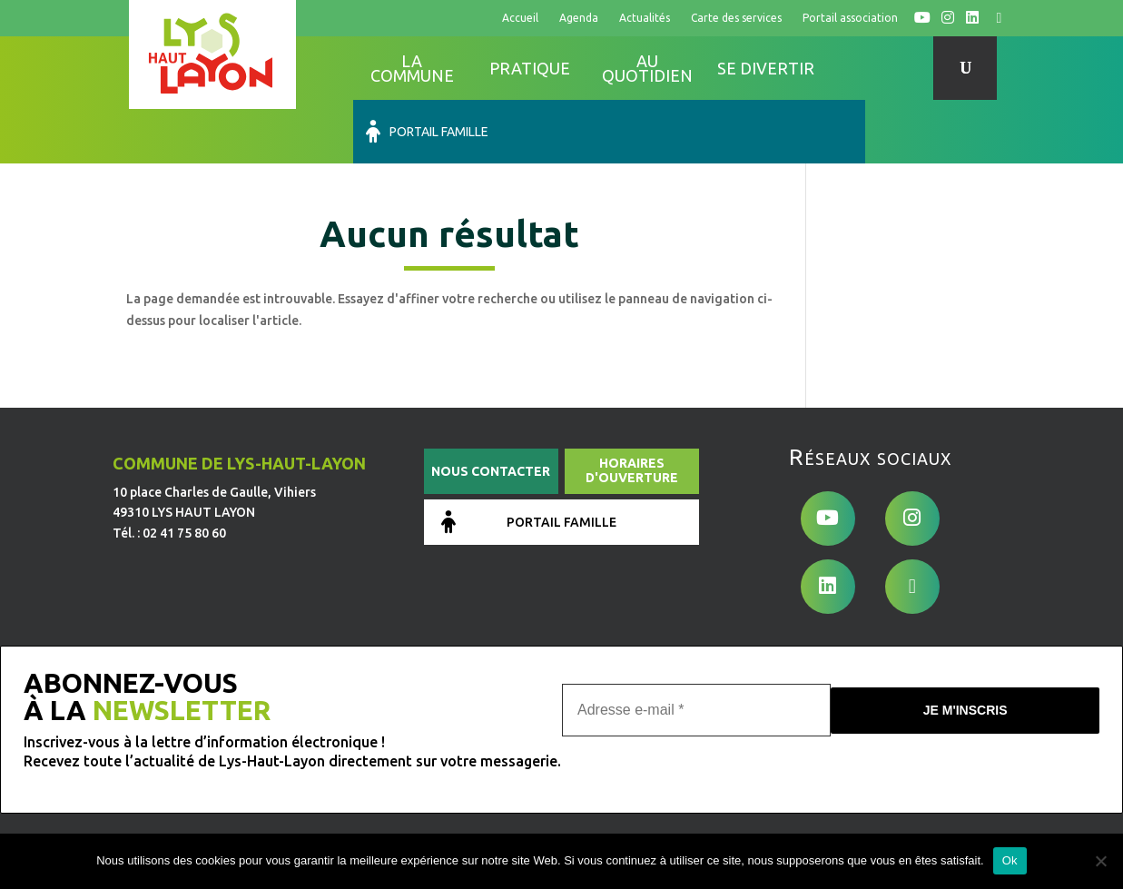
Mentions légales (455, 772)
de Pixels (243, 825)
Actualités (644, 18)
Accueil (520, 18)
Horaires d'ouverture (632, 406)
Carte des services (736, 18)
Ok (1010, 860)
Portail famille (885, 68)
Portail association (850, 18)
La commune (412, 68)
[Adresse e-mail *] (696, 642)
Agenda (578, 18)
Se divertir (765, 68)
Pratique (529, 68)
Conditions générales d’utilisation (618, 772)
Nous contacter (490, 407)
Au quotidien (647, 68)
